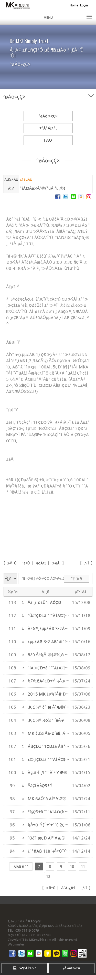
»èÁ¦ (56, 563)
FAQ (48, 140)
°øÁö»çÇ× (48, 116)
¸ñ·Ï (86, 563)
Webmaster (16, 944)
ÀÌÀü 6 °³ (21, 866)
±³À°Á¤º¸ (48, 128)
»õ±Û (11, 563)
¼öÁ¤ (41, 563)
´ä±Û (26, 563)
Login (84, 5)
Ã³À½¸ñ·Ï (68, 888)
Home (74, 5)
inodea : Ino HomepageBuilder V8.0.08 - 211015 (52, 900)
